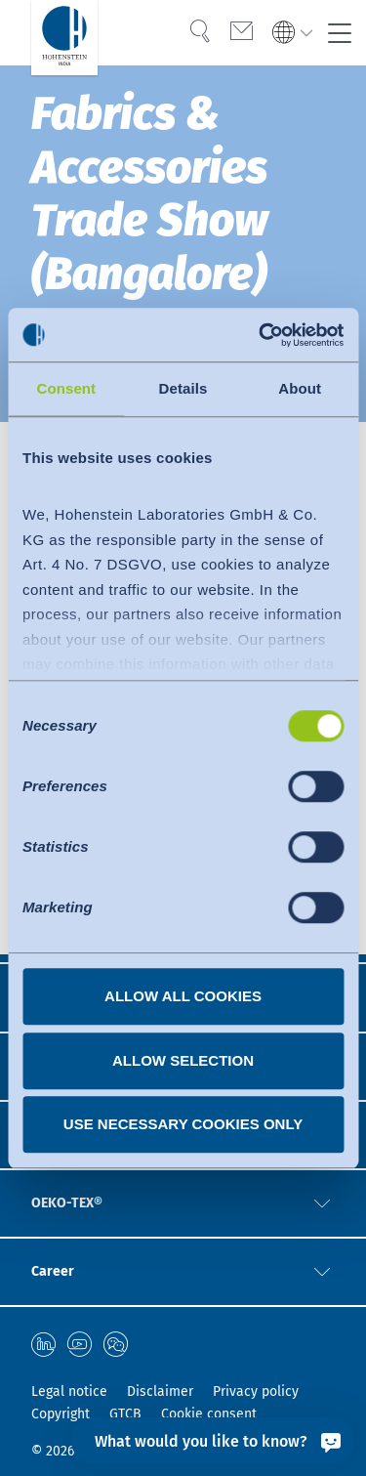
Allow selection (183, 1060)
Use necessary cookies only (183, 1124)
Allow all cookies (183, 996)
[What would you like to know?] (212, 1440)
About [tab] (299, 388)
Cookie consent (209, 1414)
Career (52, 1271)
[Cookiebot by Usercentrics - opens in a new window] (261, 335)
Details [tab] (183, 388)
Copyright (60, 1414)
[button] (322, 1203)
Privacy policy (256, 1391)
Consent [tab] (66, 388)
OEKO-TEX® (66, 1203)
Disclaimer (160, 1391)
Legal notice (69, 1391)
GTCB (125, 1414)
